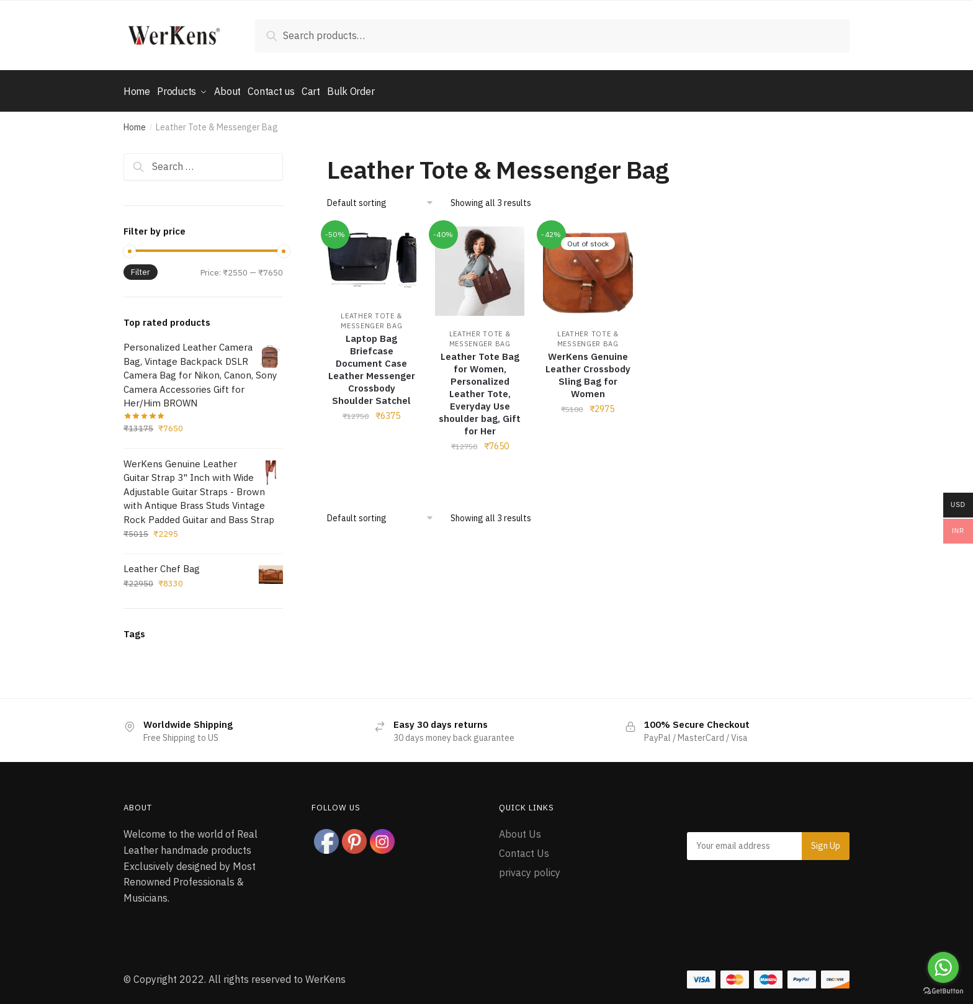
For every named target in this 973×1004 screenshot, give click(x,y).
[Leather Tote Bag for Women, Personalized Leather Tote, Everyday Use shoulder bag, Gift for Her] (479, 267)
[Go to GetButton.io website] (943, 991)
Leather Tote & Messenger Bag (480, 334)
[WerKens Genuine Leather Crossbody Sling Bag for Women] (587, 267)
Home (134, 122)
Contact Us (524, 849)
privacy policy (529, 867)
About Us (520, 829)
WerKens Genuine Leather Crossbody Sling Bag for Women (587, 370)
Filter (140, 267)
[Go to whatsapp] (943, 967)
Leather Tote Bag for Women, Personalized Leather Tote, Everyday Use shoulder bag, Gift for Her (480, 389)
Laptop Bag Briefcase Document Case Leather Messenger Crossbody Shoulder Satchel (371, 365)
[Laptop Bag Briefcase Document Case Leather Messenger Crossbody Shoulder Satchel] (371, 258)
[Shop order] (384, 198)
